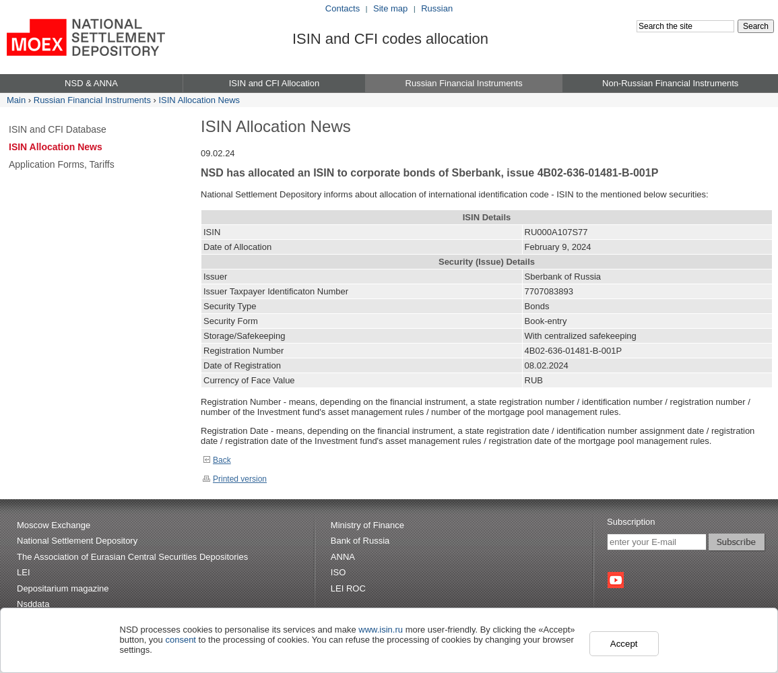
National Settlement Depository (77, 541)
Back (217, 460)
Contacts (342, 8)
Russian (437, 8)
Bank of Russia (360, 541)
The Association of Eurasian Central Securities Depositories (132, 557)
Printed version (235, 479)
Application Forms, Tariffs (62, 164)
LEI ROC (348, 588)
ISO (338, 572)
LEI (23, 572)
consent (180, 640)
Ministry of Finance (367, 525)
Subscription (631, 522)
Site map (390, 8)
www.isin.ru (380, 629)
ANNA (343, 557)
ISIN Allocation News (199, 100)
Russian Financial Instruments (92, 100)
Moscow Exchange (53, 525)
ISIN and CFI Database (57, 129)
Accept (624, 644)
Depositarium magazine (63, 588)
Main (16, 100)
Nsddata (33, 604)
